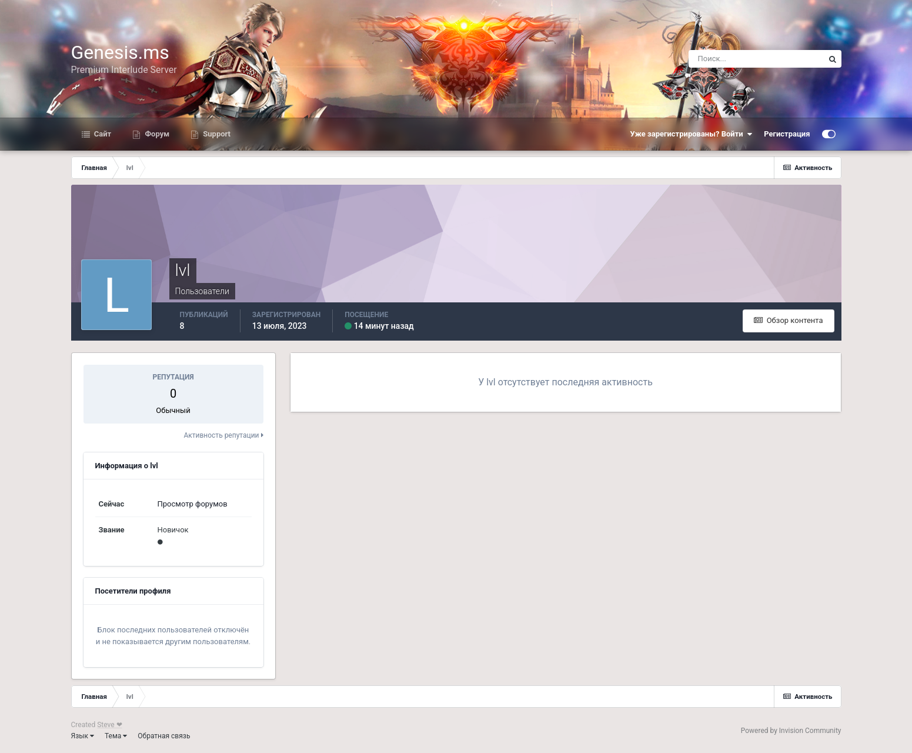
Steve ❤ (109, 725)
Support (215, 133)
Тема (116, 736)
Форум (156, 133)
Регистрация (787, 133)
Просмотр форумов (193, 503)
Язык (83, 736)
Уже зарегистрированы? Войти (691, 134)
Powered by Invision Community (791, 731)
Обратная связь (164, 736)
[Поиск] (756, 59)
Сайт (102, 133)
